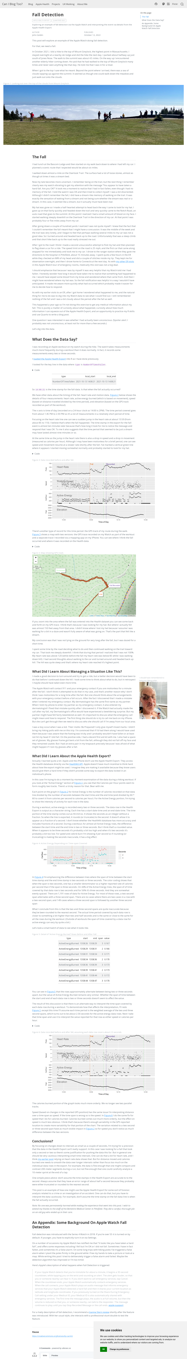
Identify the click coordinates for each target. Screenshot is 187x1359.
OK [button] (103, 1349)
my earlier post (46, 1159)
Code (37, 370)
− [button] (36, 562)
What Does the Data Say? (153, 20)
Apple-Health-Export (41, 20)
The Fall (145, 16)
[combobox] (182, 4)
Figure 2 (114, 394)
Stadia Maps (100, 615)
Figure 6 (108, 1115)
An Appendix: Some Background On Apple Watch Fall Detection (151, 25)
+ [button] (36, 558)
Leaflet (91, 615)
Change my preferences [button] (119, 1349)
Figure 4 (39, 877)
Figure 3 (36, 534)
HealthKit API (76, 764)
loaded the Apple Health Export (49, 358)
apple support (116, 1305)
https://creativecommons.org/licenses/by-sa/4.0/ (52, 1336)
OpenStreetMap (122, 615)
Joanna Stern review (99, 1312)
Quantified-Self (59, 20)
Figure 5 (51, 991)
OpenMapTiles (110, 615)
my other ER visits (125, 261)
